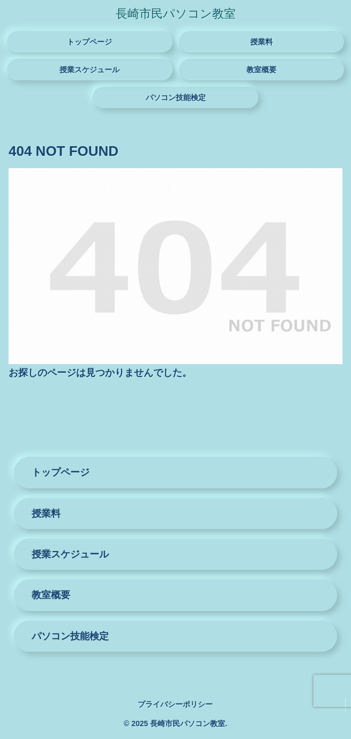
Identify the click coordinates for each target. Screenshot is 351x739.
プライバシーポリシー (175, 704)
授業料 (46, 513)
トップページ (60, 472)
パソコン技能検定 (70, 636)
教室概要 (51, 595)
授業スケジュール (70, 554)
